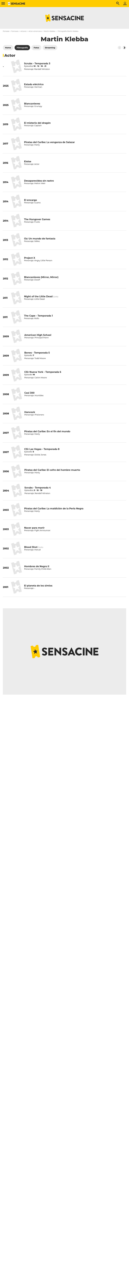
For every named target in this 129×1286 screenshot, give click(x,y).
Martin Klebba (49, 31)
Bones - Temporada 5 (37, 352)
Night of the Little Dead (38, 296)
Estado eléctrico (34, 84)
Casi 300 (29, 392)
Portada (6, 31)
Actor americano (35, 31)
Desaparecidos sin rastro (39, 180)
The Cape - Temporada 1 (38, 315)
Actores (23, 31)
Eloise (27, 161)
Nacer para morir (34, 527)
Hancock (29, 412)
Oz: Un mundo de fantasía (39, 238)
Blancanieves (32, 103)
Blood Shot (31, 547)
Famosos (14, 31)
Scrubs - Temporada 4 (37, 487)
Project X (29, 258)
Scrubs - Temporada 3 (37, 63)
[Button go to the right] (124, 47)
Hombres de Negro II (36, 566)
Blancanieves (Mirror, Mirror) (41, 277)
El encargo (30, 200)
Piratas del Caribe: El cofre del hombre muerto (52, 470)
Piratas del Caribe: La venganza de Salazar (49, 142)
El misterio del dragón (37, 123)
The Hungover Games (37, 219)
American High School (37, 335)
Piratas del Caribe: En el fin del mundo (47, 431)
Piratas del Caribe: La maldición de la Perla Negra (53, 508)
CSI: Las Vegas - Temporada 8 (41, 449)
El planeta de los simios (38, 585)
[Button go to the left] (119, 47)
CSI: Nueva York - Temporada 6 (42, 372)
